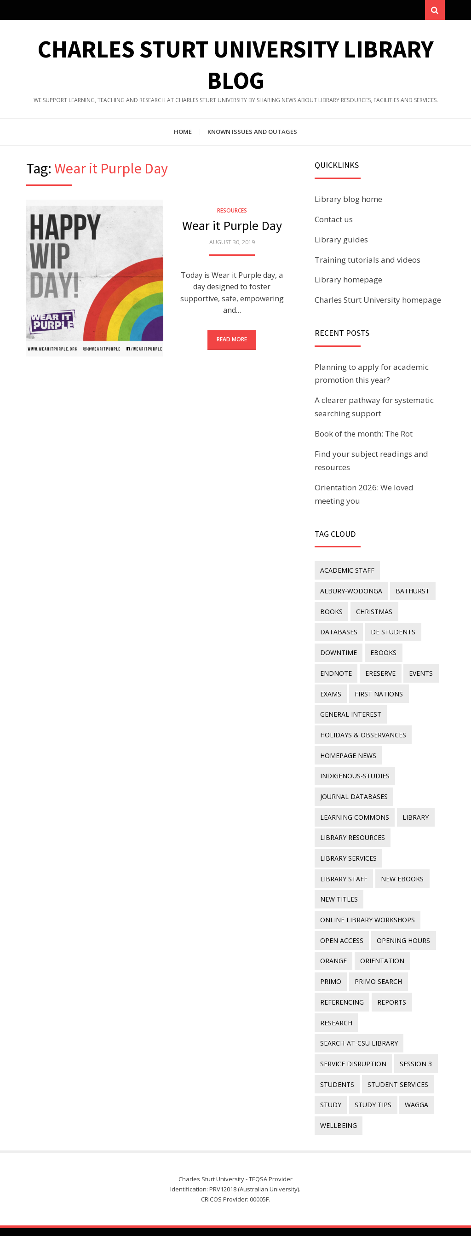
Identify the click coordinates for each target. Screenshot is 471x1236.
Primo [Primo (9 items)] (330, 953)
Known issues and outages (252, 132)
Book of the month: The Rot (364, 434)
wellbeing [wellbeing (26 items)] (338, 1095)
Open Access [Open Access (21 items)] (341, 913)
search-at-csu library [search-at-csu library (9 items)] (359, 1014)
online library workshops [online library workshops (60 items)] (367, 893)
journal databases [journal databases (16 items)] (354, 792)
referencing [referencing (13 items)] (342, 974)
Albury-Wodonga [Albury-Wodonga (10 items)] (351, 591)
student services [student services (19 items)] (397, 1054)
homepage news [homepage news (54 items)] (348, 752)
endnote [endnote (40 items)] (336, 671)
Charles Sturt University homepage (378, 300)
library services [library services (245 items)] (348, 853)
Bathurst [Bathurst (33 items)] (412, 591)
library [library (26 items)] (415, 813)
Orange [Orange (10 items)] (333, 933)
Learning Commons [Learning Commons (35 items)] (354, 813)
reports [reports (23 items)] (391, 974)
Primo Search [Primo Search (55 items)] (378, 953)
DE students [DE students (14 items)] (392, 631)
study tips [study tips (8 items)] (372, 1074)
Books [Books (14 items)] (331, 611)
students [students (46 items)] (337, 1054)
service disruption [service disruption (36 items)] (353, 1034)
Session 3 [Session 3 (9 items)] (415, 1034)
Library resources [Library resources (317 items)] (352, 832)
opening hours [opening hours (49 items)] (403, 913)
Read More (232, 340)
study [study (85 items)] (330, 1074)
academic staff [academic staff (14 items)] (347, 571)
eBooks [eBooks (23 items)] (383, 651)
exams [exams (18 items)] (330, 692)
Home (183, 132)
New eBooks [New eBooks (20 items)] (341, 873)
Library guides (341, 240)
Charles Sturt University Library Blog (265, 1216)
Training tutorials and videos (367, 260)
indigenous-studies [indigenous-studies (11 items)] (355, 772)
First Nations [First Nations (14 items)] (378, 692)
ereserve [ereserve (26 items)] (380, 671)
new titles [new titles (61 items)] (395, 873)
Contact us (334, 220)
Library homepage (348, 280)
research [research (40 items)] (336, 994)
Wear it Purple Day (232, 226)
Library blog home (348, 200)
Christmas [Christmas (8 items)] (374, 611)
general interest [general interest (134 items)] (350, 712)
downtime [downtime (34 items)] (338, 651)
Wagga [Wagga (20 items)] (415, 1074)
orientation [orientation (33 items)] (382, 933)
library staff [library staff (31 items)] (413, 853)
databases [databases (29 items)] (338, 631)
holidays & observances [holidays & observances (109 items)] (363, 732)
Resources (232, 211)
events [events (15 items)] (420, 671)
